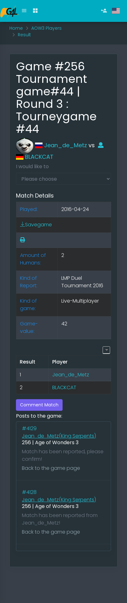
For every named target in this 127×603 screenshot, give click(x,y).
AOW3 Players (46, 28)
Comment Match (39, 405)
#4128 (30, 492)
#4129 (30, 428)
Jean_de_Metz (51, 145)
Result (24, 35)
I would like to (32, 166)
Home (16, 28)
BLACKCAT (64, 387)
